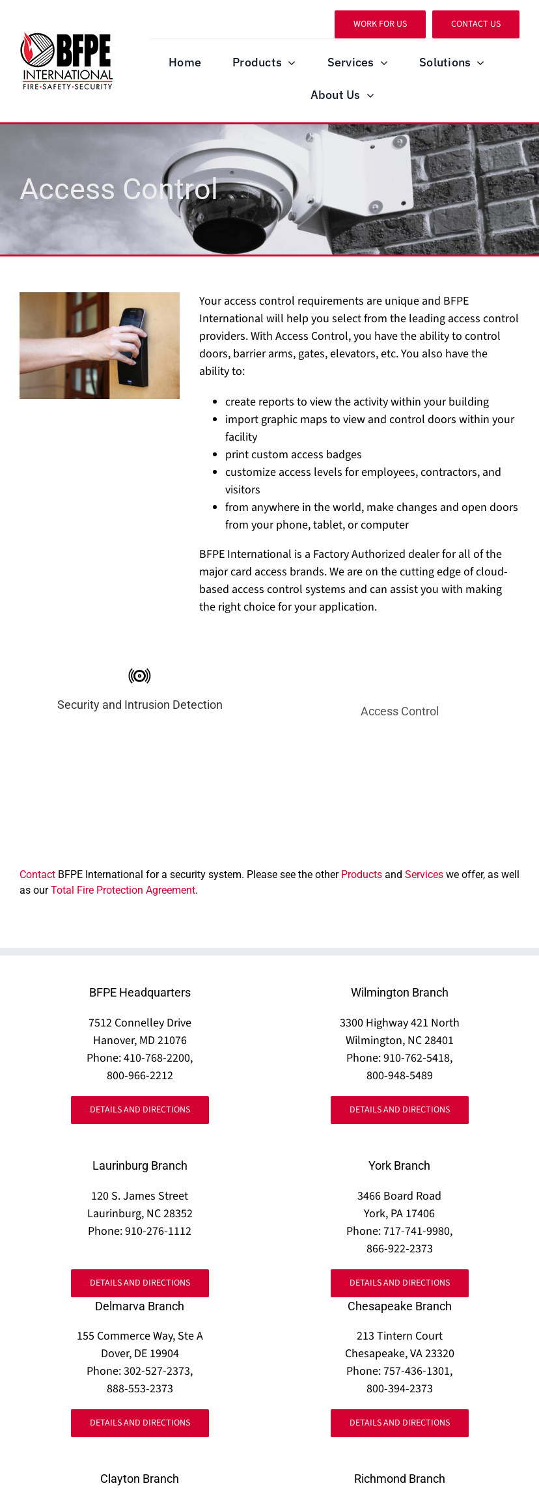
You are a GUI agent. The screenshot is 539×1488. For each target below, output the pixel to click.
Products (361, 874)
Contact (37, 874)
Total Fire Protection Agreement (123, 890)
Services (424, 874)
